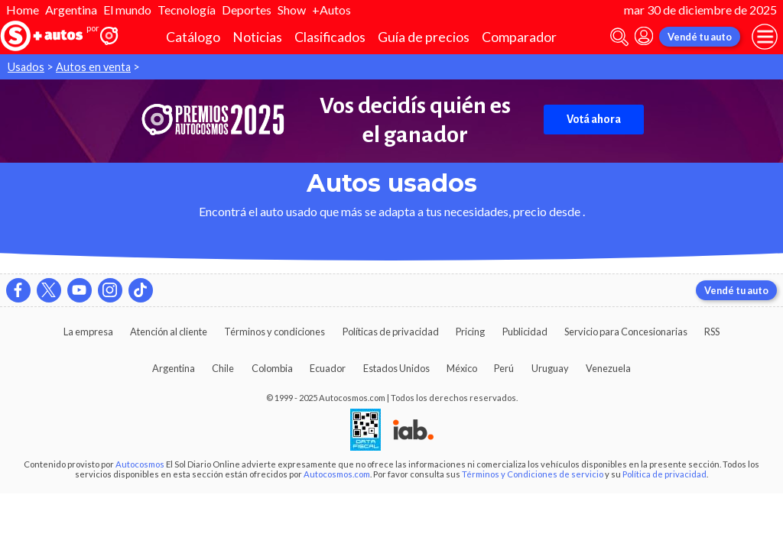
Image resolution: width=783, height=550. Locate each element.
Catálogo (193, 37)
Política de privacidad (664, 474)
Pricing (470, 331)
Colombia (272, 368)
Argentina (71, 9)
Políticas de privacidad (391, 331)
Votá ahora (594, 119)
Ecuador (328, 368)
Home (22, 9)
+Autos (331, 9)
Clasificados (330, 37)
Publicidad (524, 331)
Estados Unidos (396, 368)
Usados (26, 66)
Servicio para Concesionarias (625, 331)
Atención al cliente (168, 331)
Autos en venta (93, 66)
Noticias (257, 37)
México (462, 368)
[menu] (765, 37)
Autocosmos (139, 464)
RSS (712, 331)
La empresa (88, 331)
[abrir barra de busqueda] (619, 37)
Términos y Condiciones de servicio (532, 474)
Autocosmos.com (337, 474)
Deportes (246, 9)
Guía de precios (423, 37)
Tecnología (187, 9)
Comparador (519, 37)
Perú (504, 368)
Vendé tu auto (700, 37)
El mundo (127, 9)
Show (292, 9)
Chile (223, 368)
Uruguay (550, 368)
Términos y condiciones (274, 331)
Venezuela (608, 368)
